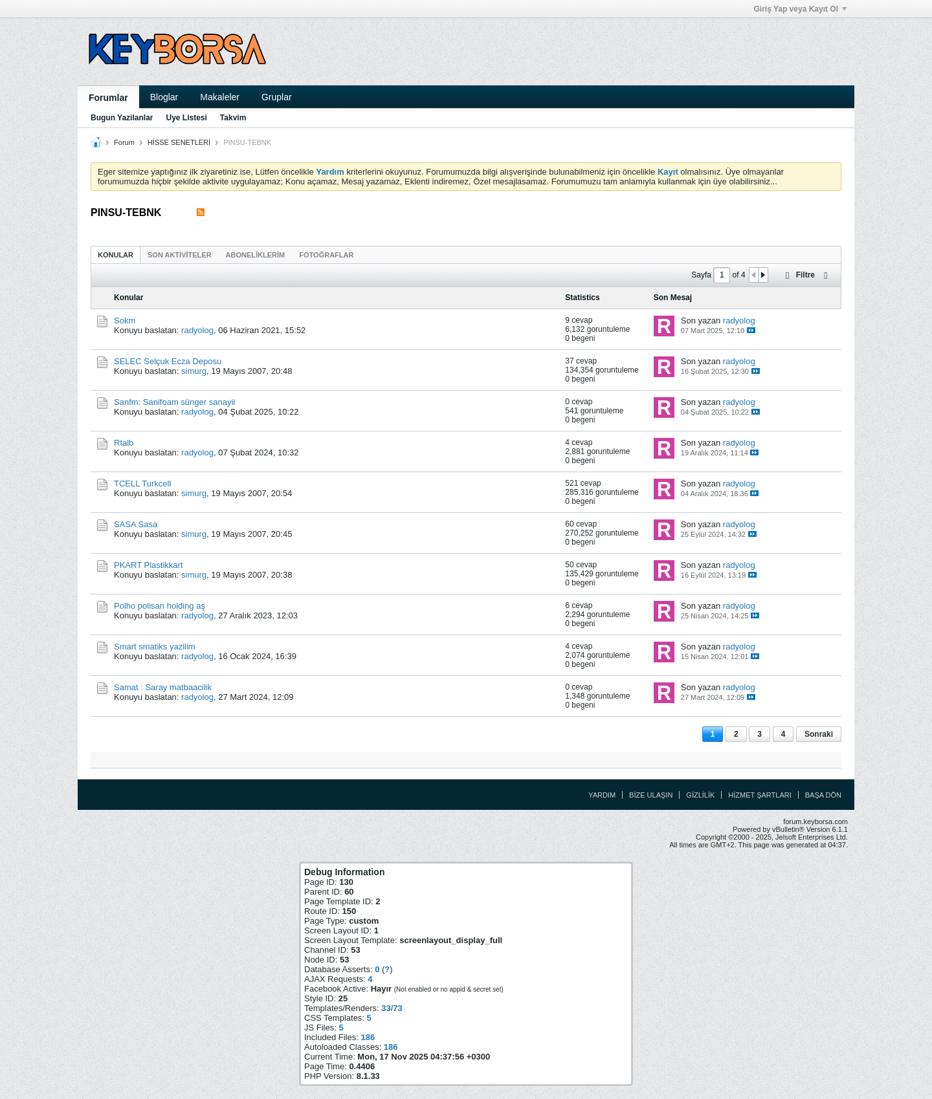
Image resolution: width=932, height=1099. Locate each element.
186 (368, 1037)
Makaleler (219, 97)
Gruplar (276, 97)
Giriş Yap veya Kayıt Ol (800, 9)
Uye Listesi (186, 117)
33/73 (392, 1008)
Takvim (233, 117)
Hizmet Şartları (759, 795)
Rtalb (123, 443)
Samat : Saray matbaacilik (163, 687)
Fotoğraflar (326, 255)
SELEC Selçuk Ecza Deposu (167, 361)
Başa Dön (823, 795)
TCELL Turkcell (142, 483)
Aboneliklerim (255, 255)
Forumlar (108, 97)
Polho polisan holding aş (159, 606)
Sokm (124, 320)
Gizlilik (700, 795)
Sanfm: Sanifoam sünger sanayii (174, 402)
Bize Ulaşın (650, 795)
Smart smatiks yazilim (154, 646)
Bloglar (164, 97)
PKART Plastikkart (148, 565)
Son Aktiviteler (180, 255)
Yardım (602, 795)
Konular (115, 255)
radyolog (197, 330)
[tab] (115, 254)
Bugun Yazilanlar (122, 117)
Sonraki (818, 734)
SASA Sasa (135, 524)
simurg (193, 371)
